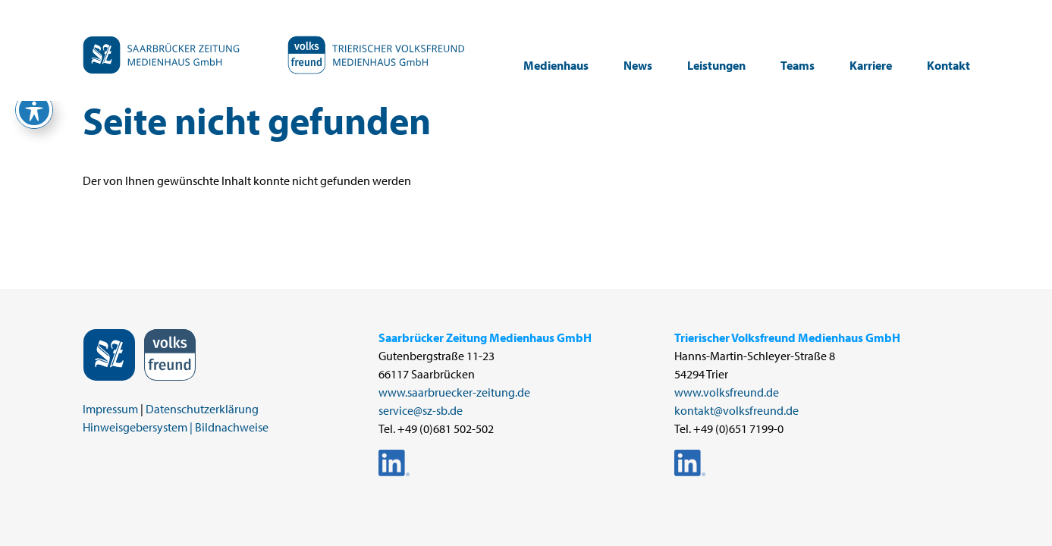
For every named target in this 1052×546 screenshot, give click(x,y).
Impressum (110, 408)
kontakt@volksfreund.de (736, 410)
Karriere (870, 65)
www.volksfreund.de (726, 392)
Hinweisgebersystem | (138, 427)
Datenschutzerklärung (202, 408)
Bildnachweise (231, 427)
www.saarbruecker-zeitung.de (454, 392)
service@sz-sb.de (420, 410)
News (637, 65)
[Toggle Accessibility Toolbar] (34, 110)
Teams (797, 65)
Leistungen (716, 65)
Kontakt (948, 65)
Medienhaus (556, 65)
